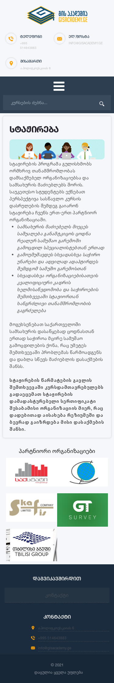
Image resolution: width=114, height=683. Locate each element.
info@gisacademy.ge (54, 648)
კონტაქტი (57, 595)
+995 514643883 (52, 638)
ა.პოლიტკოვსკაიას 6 (56, 628)
